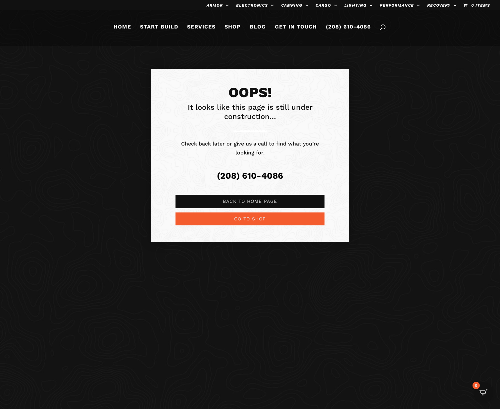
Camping (291, 5)
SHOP (233, 29)
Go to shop (250, 218)
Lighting (355, 5)
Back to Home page (250, 201)
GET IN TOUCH (296, 29)
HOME (122, 29)
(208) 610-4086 (348, 29)
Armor (215, 5)
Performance (397, 5)
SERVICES (201, 29)
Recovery (439, 5)
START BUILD (159, 29)
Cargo (323, 5)
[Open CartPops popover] (483, 392)
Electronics (252, 5)
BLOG (258, 29)
